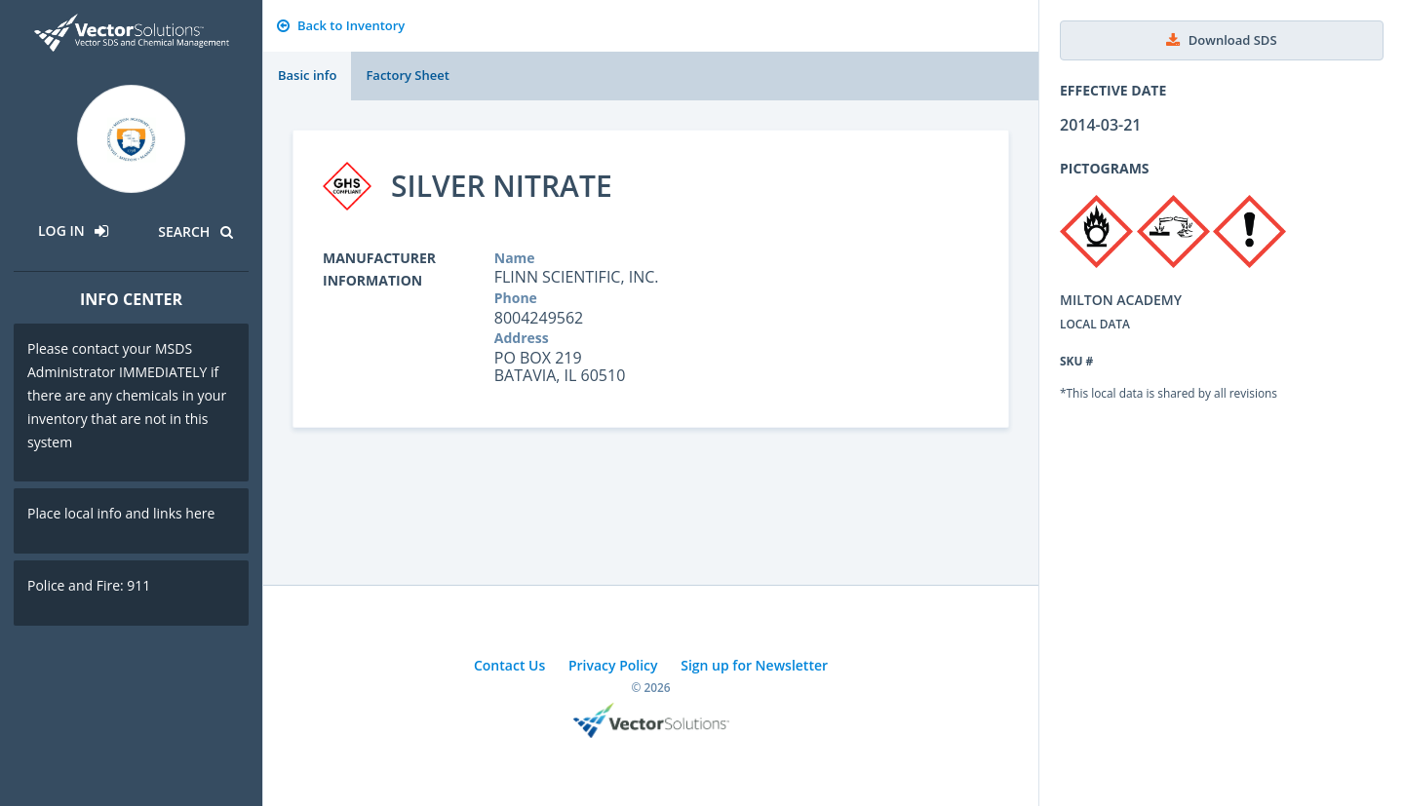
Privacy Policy (613, 665)
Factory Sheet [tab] (407, 75)
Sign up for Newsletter (754, 665)
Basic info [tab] (307, 75)
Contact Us (509, 665)
